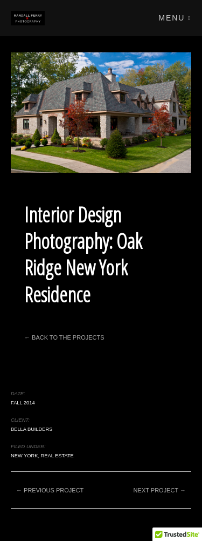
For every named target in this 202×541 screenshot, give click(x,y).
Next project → (160, 490)
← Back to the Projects (64, 337)
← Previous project (49, 490)
